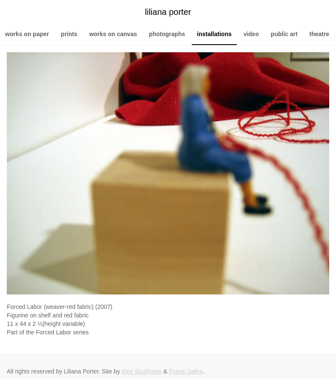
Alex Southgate (141, 371)
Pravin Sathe (186, 371)
